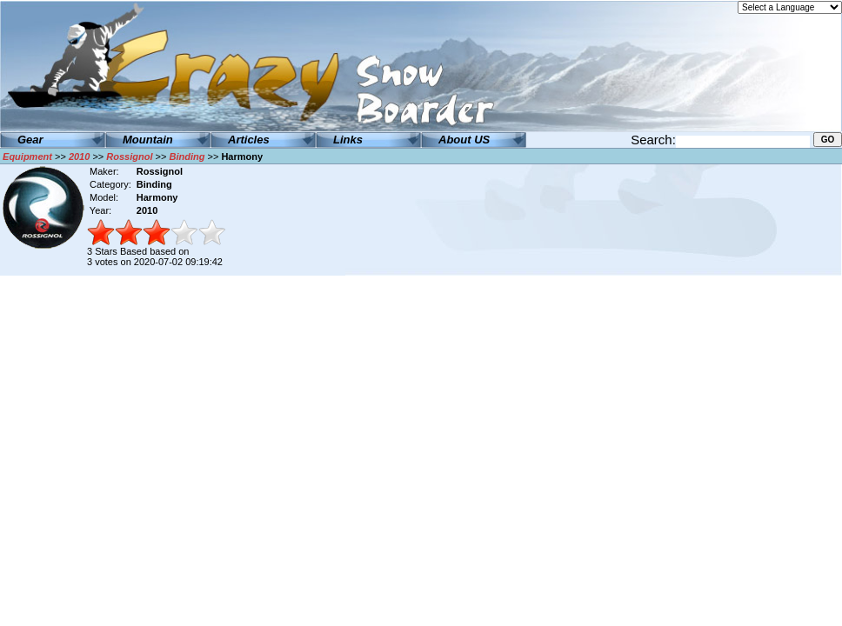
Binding (186, 156)
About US (464, 139)
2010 (79, 156)
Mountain (148, 139)
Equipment (27, 156)
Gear (30, 139)
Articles (249, 139)
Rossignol (129, 156)
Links (348, 139)
